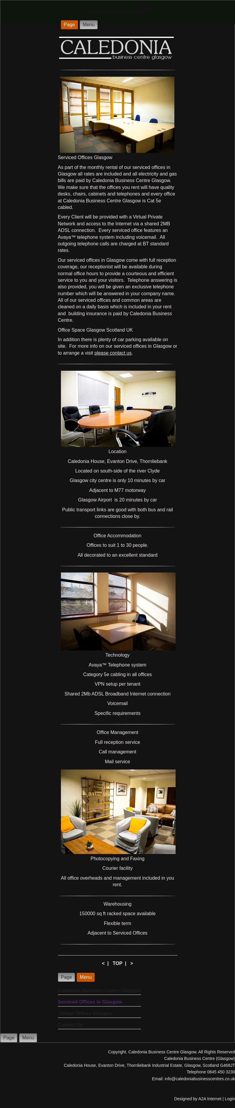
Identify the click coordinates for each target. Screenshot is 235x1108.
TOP (117, 963)
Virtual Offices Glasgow (85, 1013)
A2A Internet (209, 1098)
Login (230, 1098)
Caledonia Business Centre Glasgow (99, 990)
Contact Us (70, 1024)
